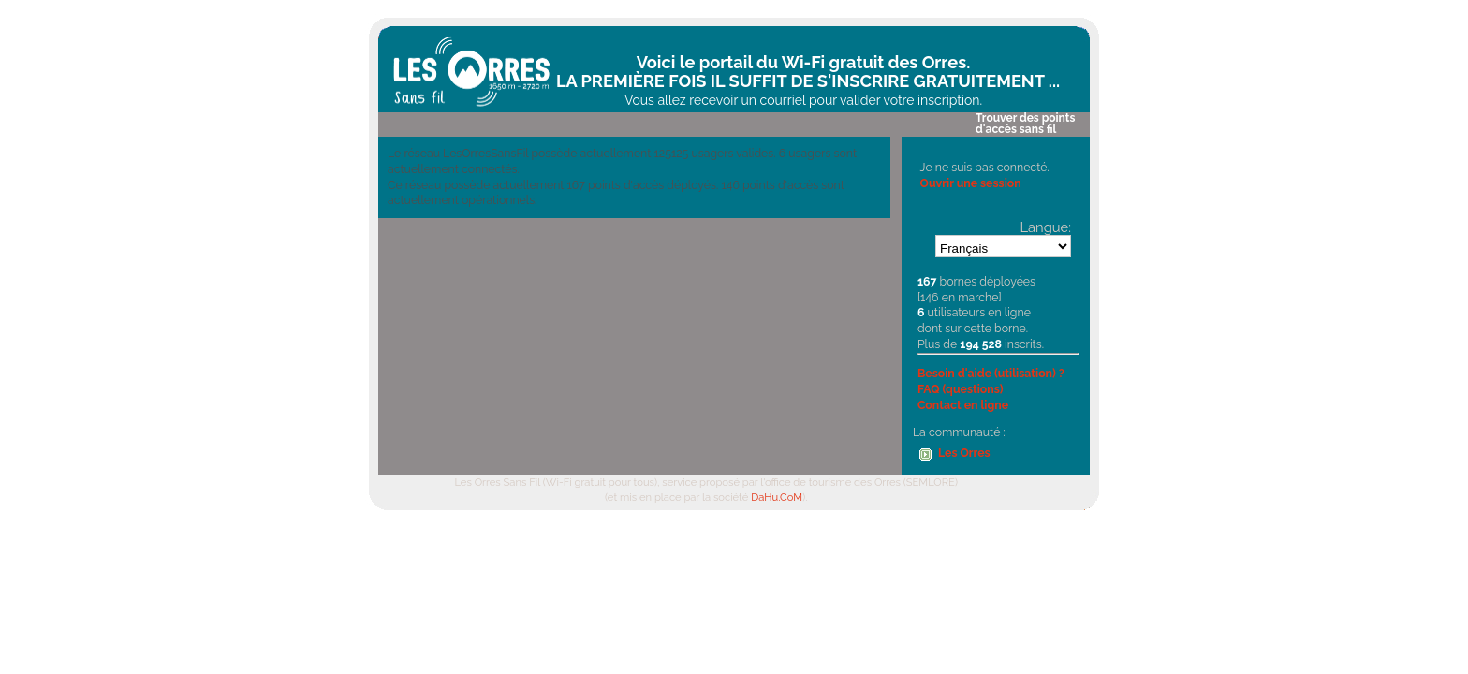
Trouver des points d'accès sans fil (1025, 123)
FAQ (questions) (961, 389)
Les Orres (964, 453)
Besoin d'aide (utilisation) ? (991, 373)
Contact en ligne (963, 405)
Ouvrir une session (970, 183)
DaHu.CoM (776, 497)
